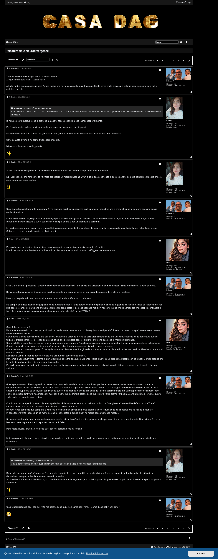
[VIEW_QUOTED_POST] (33, 108)
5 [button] (183, 60)
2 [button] (167, 60)
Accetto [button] (201, 553)
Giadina (169, 120)
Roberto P (170, 81)
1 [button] (162, 60)
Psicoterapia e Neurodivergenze (27, 51)
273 (175, 84)
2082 (175, 266)
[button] (157, 60)
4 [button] (178, 60)
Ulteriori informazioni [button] (97, 553)
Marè (168, 263)
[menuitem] (27, 2)
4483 (175, 124)
